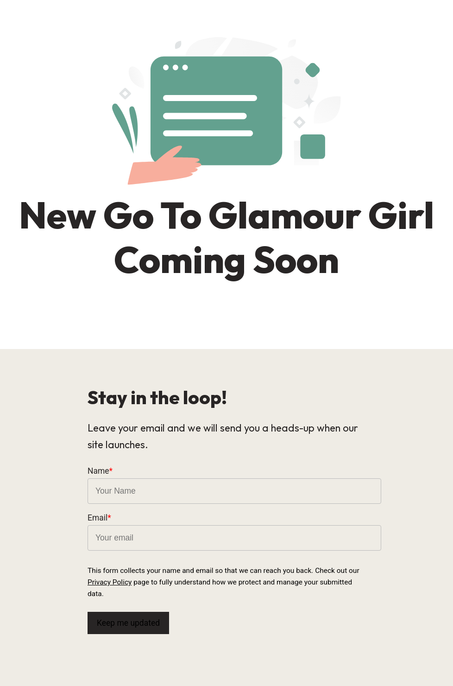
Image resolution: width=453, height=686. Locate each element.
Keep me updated (128, 623)
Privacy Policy (110, 582)
